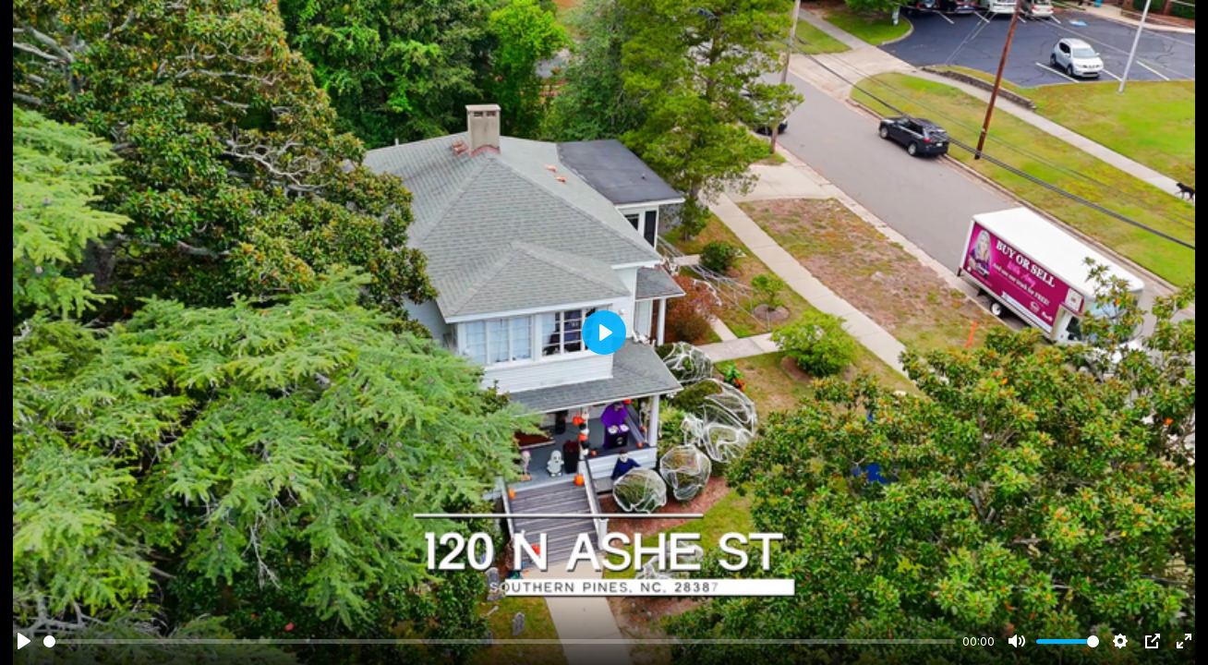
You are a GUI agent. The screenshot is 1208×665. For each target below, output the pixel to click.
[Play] (24, 641)
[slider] (499, 641)
